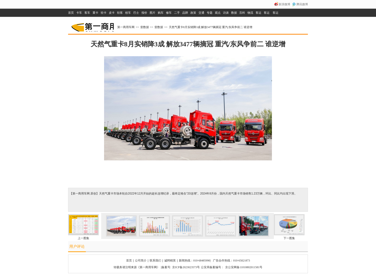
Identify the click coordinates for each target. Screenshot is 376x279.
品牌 (185, 12)
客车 (87, 12)
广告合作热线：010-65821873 (231, 260)
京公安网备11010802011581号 (243, 267)
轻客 (120, 12)
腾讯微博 (302, 4)
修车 (169, 12)
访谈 (226, 12)
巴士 (136, 12)
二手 (177, 12)
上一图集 (83, 238)
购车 (161, 12)
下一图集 (289, 238)
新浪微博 (284, 4)
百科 (242, 12)
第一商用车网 (92, 25)
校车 (128, 12)
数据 (234, 12)
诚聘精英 (170, 260)
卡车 (79, 12)
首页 (71, 12)
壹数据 (144, 27)
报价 (144, 12)
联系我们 (155, 260)
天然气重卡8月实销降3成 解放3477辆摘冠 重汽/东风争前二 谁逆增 (210, 27)
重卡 (95, 12)
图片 (152, 12)
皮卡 (112, 12)
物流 (250, 12)
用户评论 (77, 246)
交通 (201, 12)
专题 (209, 12)
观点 (218, 12)
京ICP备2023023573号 (186, 267)
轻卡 (103, 12)
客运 (258, 12)
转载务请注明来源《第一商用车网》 (137, 267)
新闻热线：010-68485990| (195, 260)
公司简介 (141, 260)
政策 (193, 12)
